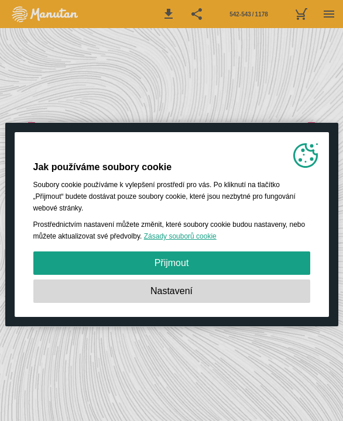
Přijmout (172, 263)
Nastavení (171, 291)
